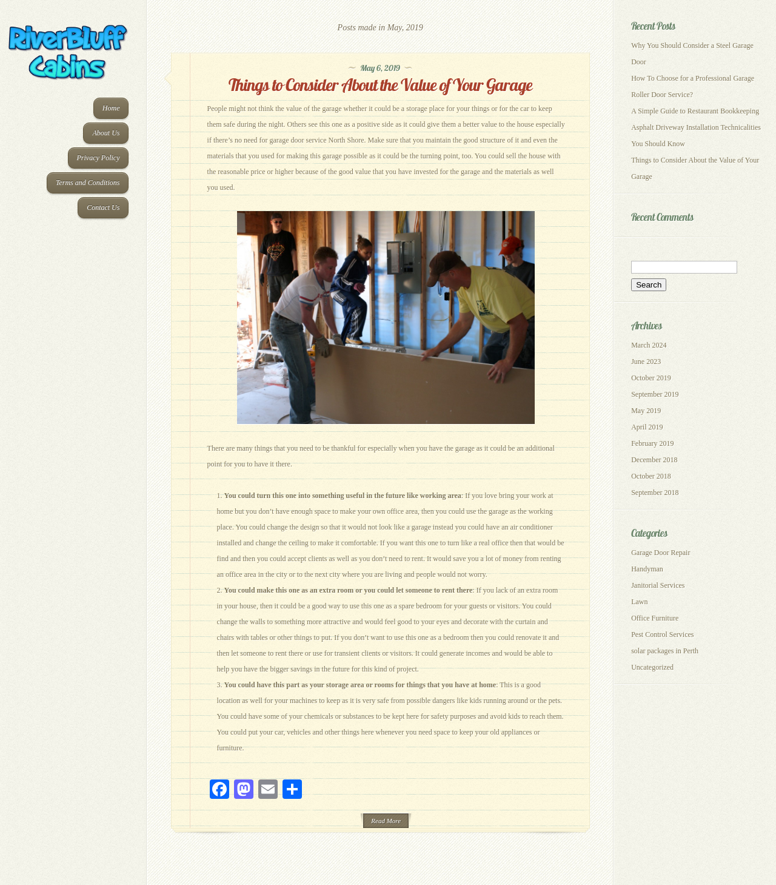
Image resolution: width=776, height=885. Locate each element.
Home (111, 108)
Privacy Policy (98, 157)
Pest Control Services (662, 634)
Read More (386, 820)
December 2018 (654, 460)
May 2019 (646, 410)
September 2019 (654, 394)
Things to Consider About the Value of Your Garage (380, 84)
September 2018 (654, 492)
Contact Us (103, 207)
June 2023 (646, 361)
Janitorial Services (657, 585)
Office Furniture (654, 618)
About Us (105, 133)
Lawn (639, 601)
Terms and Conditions (88, 182)
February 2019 (652, 443)
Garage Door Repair (660, 552)
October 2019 (651, 378)
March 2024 (648, 345)
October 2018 (651, 476)
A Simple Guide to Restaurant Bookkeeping (695, 111)
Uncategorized (652, 667)
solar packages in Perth (664, 651)
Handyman (647, 569)
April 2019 (647, 427)
